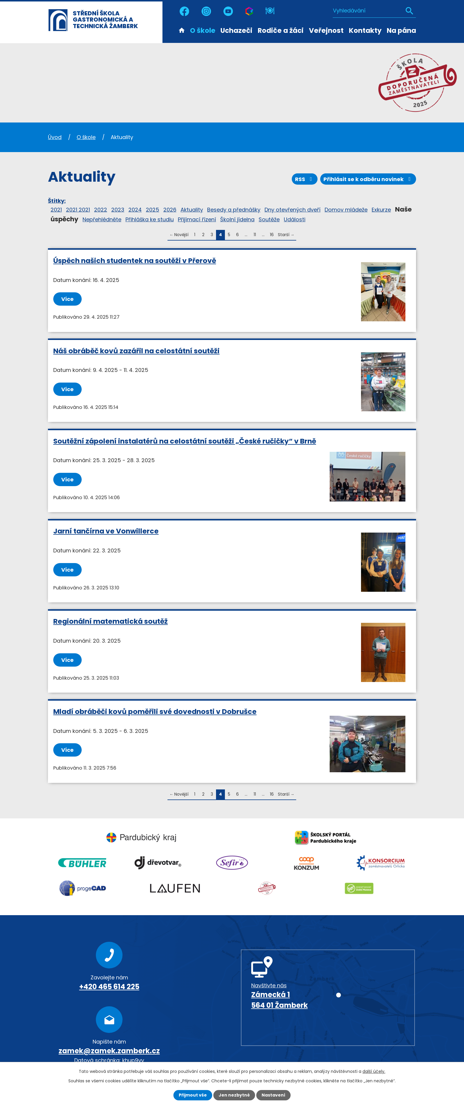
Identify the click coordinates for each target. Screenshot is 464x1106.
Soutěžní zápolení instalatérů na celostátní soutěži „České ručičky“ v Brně (184, 441)
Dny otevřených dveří (292, 209)
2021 (56, 209)
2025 (152, 209)
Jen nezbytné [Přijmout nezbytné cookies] (234, 1095)
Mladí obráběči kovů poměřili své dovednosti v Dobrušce (155, 711)
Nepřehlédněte (102, 219)
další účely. (373, 1071)
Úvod (182, 30)
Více (67, 299)
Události (294, 219)
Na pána (401, 30)
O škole (202, 30)
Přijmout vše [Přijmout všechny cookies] (193, 1095)
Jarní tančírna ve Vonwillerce (106, 531)
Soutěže (269, 219)
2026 (169, 209)
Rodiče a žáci (281, 30)
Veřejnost (326, 30)
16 (272, 235)
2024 (135, 209)
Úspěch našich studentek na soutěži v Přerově (134, 260)
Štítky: (57, 200)
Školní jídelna (237, 219)
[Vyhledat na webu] (374, 10)
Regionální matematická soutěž (110, 621)
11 (255, 235)
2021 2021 (78, 209)
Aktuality (192, 209)
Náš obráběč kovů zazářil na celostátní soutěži (136, 351)
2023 (117, 209)
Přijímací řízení (197, 219)
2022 (100, 209)
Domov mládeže (346, 209)
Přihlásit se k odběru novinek (368, 179)
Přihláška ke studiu (149, 219)
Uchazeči (236, 30)
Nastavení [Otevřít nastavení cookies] (273, 1095)
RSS (305, 179)
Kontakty (365, 30)
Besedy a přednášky (233, 209)
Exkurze (381, 209)
